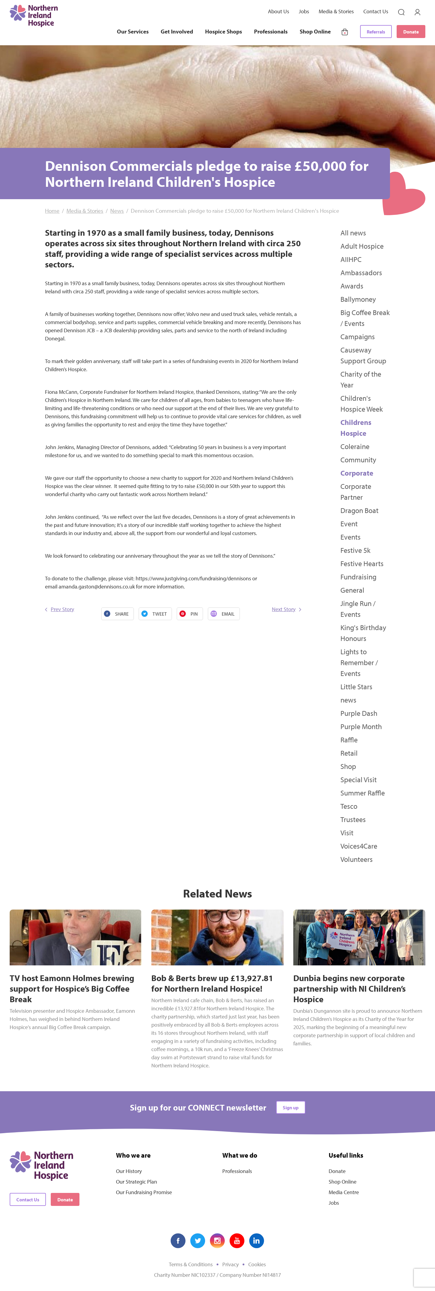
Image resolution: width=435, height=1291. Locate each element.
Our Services (133, 31)
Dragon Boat (359, 510)
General (352, 589)
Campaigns (357, 336)
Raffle (349, 739)
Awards (351, 285)
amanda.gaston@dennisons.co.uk (97, 586)
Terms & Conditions (191, 1264)
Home (52, 210)
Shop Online (315, 31)
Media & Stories (336, 11)
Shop (348, 766)
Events (350, 536)
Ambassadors (361, 272)
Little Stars (356, 686)
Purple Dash (358, 713)
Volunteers (356, 859)
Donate (411, 32)
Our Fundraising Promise (144, 1192)
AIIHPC (351, 259)
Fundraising (358, 576)
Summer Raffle (362, 792)
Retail (349, 752)
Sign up (291, 1108)
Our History (129, 1171)
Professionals (271, 31)
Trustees (353, 819)
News (117, 210)
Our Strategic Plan (136, 1181)
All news (353, 232)
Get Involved (177, 31)
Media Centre (344, 1192)
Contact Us (375, 11)
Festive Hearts (362, 563)
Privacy (230, 1264)
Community (358, 459)
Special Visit (358, 779)
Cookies (257, 1264)
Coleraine (354, 446)
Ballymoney (358, 299)
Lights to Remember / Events (359, 662)
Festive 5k (355, 550)
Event (349, 523)
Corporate (356, 472)
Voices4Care (358, 845)
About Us (278, 11)
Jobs (304, 11)
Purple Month (361, 726)
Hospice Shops (223, 31)
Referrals (376, 32)
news (348, 699)
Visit (346, 832)
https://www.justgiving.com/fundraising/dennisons (193, 578)
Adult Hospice (362, 245)
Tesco (348, 806)
